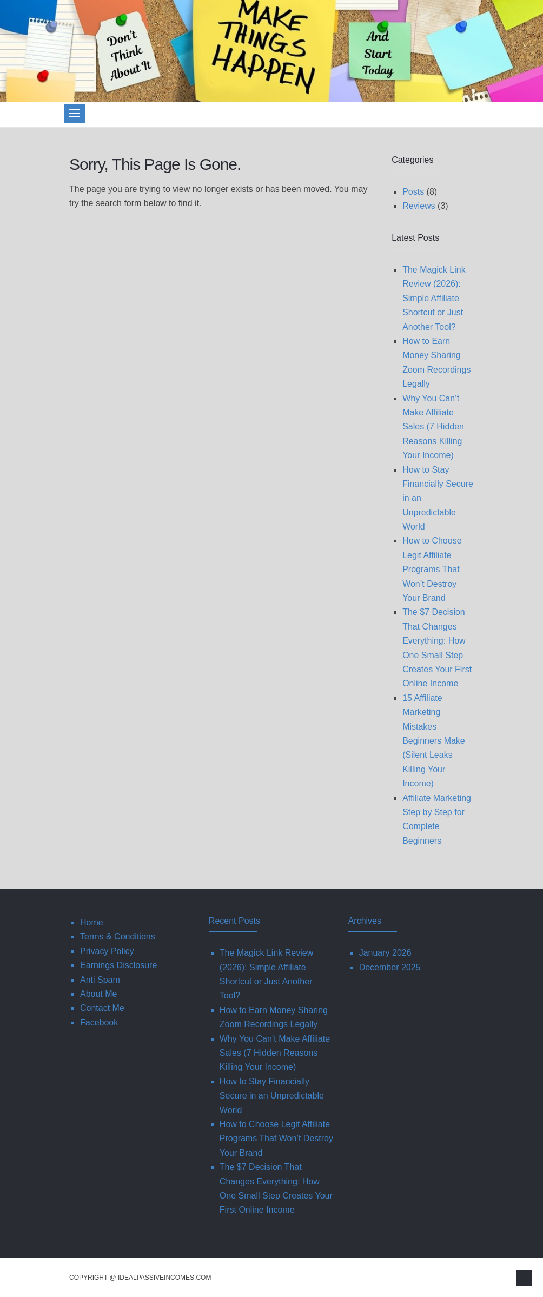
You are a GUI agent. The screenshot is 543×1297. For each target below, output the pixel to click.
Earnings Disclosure (118, 965)
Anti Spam (100, 979)
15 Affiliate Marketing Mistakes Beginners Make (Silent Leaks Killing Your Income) (433, 740)
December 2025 (390, 967)
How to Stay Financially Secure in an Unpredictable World (272, 1096)
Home (91, 922)
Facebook (99, 1022)
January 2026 (385, 952)
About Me (98, 993)
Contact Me (102, 1008)
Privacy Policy (107, 951)
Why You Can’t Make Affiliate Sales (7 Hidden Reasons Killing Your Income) (433, 427)
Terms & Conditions (117, 936)
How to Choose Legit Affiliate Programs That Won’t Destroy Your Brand (431, 569)
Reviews (418, 205)
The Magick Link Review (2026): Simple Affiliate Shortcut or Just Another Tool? (434, 298)
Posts (413, 191)
